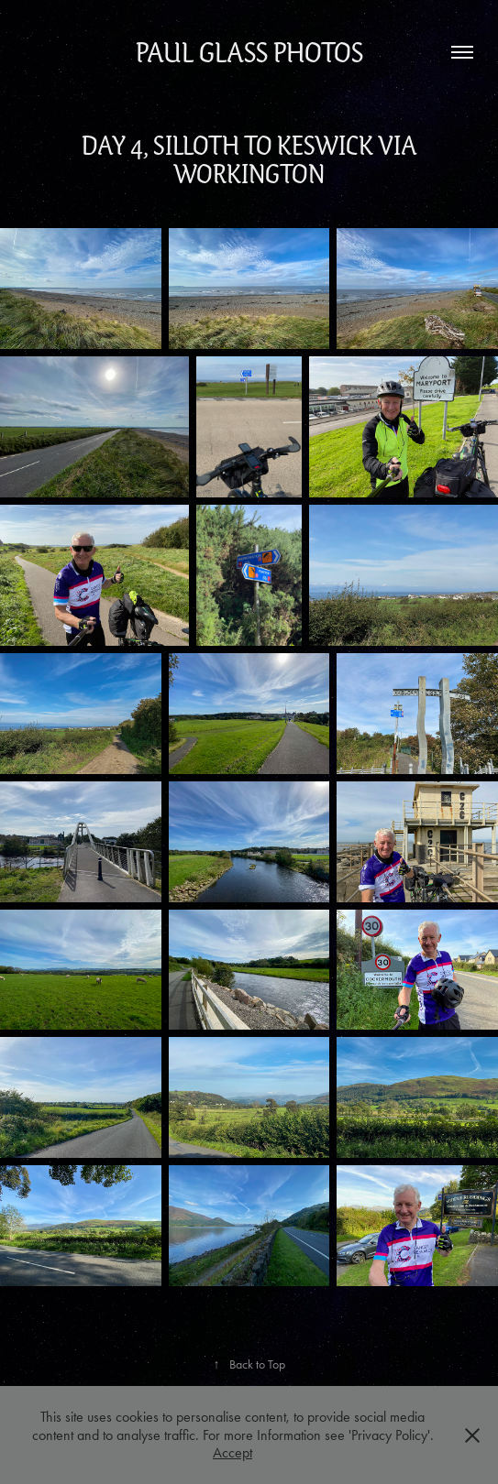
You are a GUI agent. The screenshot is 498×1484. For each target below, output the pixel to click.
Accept (232, 1452)
